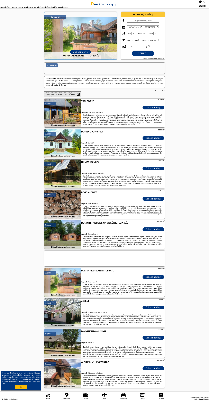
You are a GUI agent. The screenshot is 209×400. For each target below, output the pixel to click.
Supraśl (48, 103)
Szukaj (143, 53)
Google (37, 373)
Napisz (206, 399)
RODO (4, 383)
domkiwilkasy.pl (104, 4)
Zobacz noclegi (153, 107)
